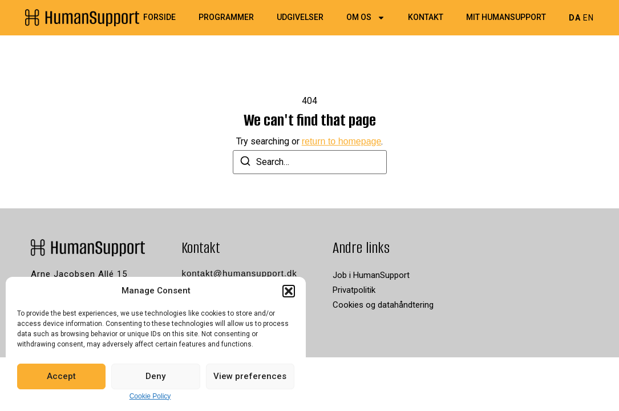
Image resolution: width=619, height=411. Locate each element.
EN (588, 17)
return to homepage (342, 141)
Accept (61, 376)
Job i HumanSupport (371, 275)
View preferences (249, 376)
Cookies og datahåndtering (383, 305)
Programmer (226, 18)
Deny (155, 376)
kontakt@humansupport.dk (239, 273)
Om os (365, 18)
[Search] (245, 163)
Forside (159, 18)
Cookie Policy (150, 396)
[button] (288, 291)
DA (575, 17)
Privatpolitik (354, 290)
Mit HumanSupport (506, 18)
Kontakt (425, 18)
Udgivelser (300, 18)
